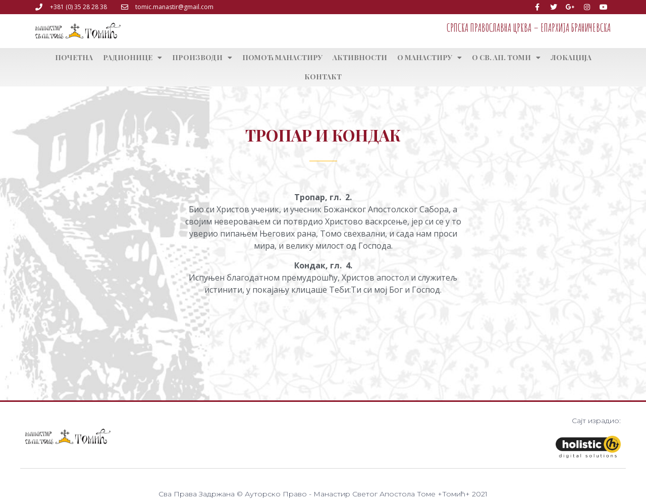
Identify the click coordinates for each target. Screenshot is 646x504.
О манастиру (429, 57)
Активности (360, 57)
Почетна (74, 57)
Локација (571, 57)
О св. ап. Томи (506, 57)
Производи (202, 57)
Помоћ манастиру (282, 57)
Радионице (132, 57)
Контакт (323, 76)
